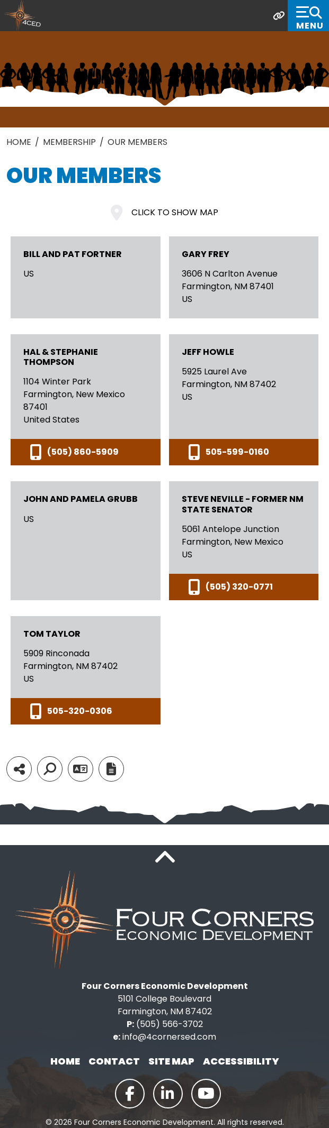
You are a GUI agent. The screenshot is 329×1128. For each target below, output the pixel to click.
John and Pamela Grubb (80, 499)
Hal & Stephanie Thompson (60, 357)
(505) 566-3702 (169, 1024)
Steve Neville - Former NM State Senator (243, 504)
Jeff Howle (208, 352)
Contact (114, 1061)
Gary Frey (205, 254)
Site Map (171, 1061)
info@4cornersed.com (169, 1037)
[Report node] (111, 769)
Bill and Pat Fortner (72, 254)
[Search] (50, 769)
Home (65, 1061)
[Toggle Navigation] (308, 15)
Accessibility (241, 1061)
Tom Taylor (52, 634)
